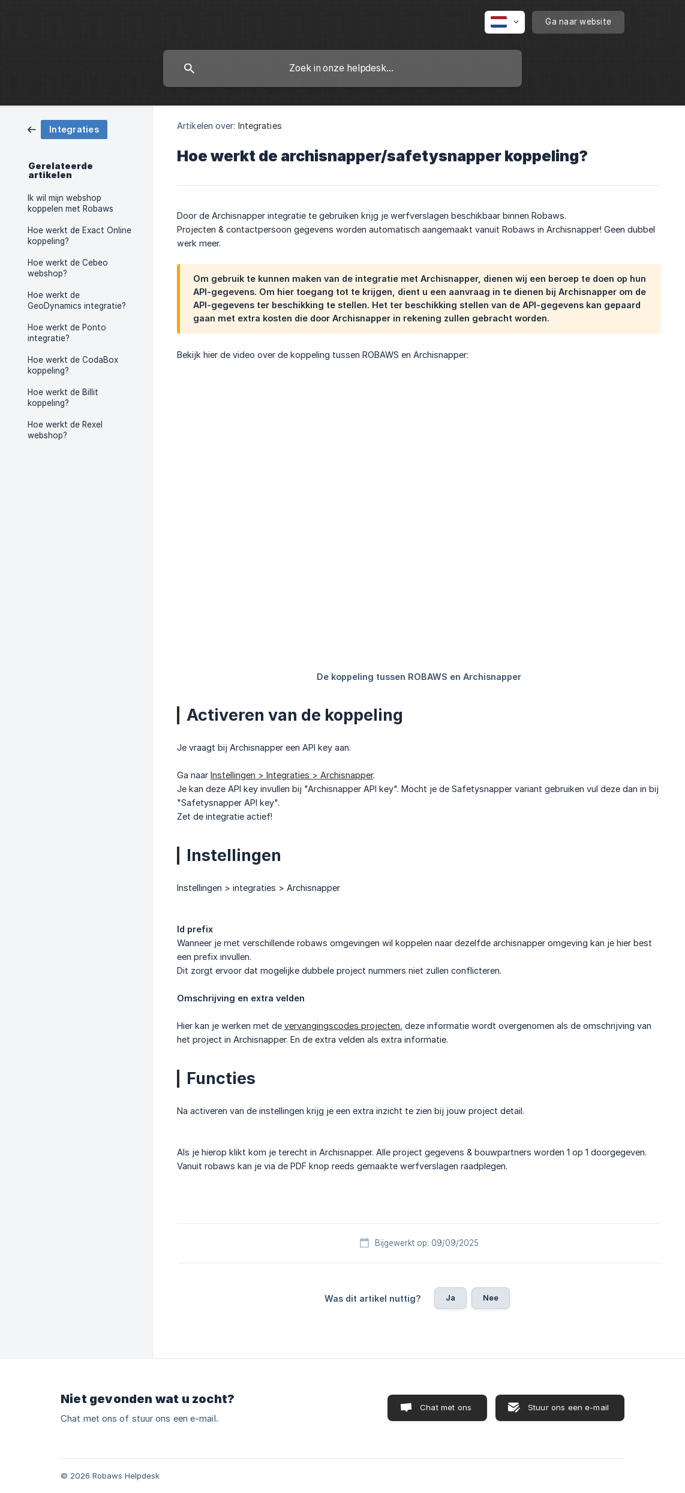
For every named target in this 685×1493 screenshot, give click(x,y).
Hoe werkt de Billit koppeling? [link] (63, 397)
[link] (67, 128)
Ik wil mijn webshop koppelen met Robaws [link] (70, 203)
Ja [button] (450, 1297)
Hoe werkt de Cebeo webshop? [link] (68, 268)
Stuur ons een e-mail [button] (568, 1407)
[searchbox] (342, 68)
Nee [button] (490, 1297)
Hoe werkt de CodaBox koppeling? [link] (73, 365)
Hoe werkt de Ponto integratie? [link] (67, 333)
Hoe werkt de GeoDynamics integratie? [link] (77, 300)
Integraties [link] (260, 126)
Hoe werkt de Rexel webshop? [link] (65, 430)
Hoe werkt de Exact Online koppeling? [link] (79, 235)
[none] (505, 22)
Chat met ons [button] (445, 1407)
